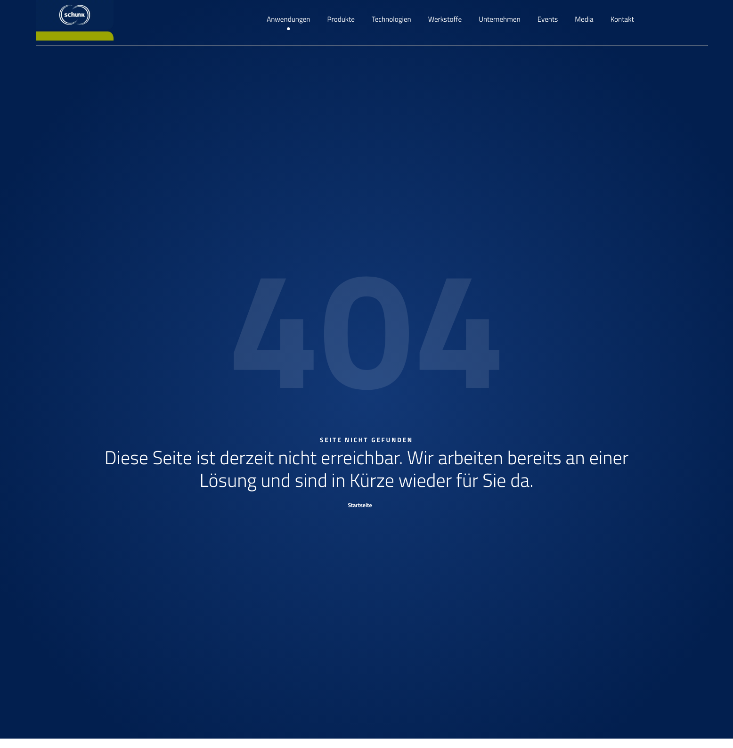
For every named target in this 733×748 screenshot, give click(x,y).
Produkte (341, 19)
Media (584, 19)
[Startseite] (366, 504)
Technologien (391, 19)
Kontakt (622, 19)
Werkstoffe (445, 19)
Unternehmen (500, 19)
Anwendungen (288, 19)
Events (548, 19)
